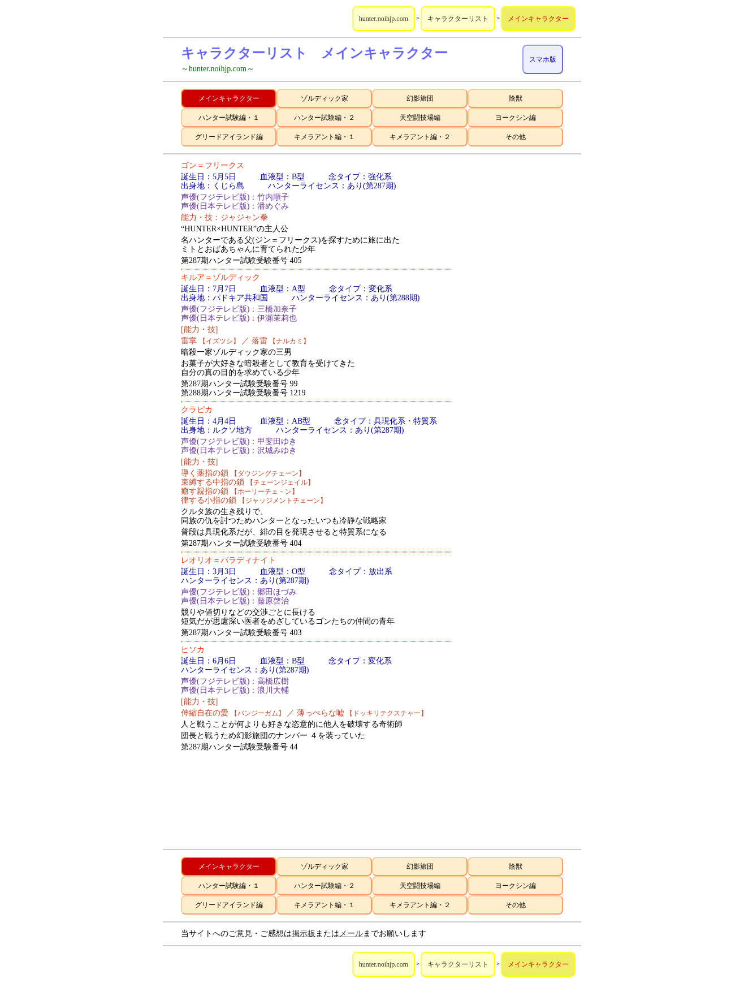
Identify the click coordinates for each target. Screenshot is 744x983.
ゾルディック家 (324, 98)
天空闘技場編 (420, 118)
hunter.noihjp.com (383, 19)
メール (351, 933)
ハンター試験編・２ (324, 118)
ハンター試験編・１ (228, 118)
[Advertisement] (518, 331)
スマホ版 (542, 59)
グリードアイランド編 (229, 137)
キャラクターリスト (457, 19)
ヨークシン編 (515, 118)
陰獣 (515, 98)
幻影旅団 (420, 98)
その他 (515, 137)
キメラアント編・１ (324, 137)
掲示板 (303, 933)
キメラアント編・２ (420, 137)
